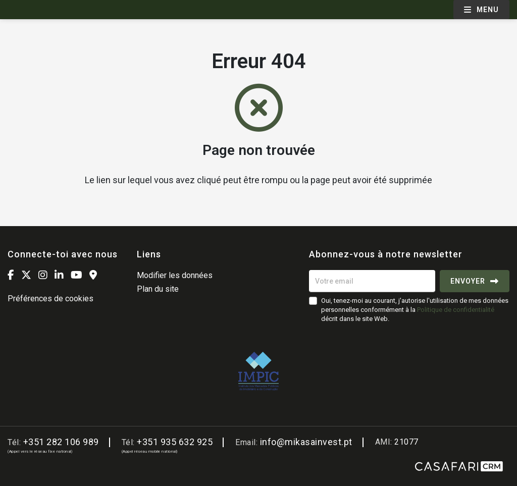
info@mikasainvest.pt (306, 442)
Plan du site (158, 289)
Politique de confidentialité (455, 309)
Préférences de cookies (50, 298)
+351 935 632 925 (175, 442)
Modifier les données (175, 275)
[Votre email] (372, 281)
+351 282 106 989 (61, 442)
